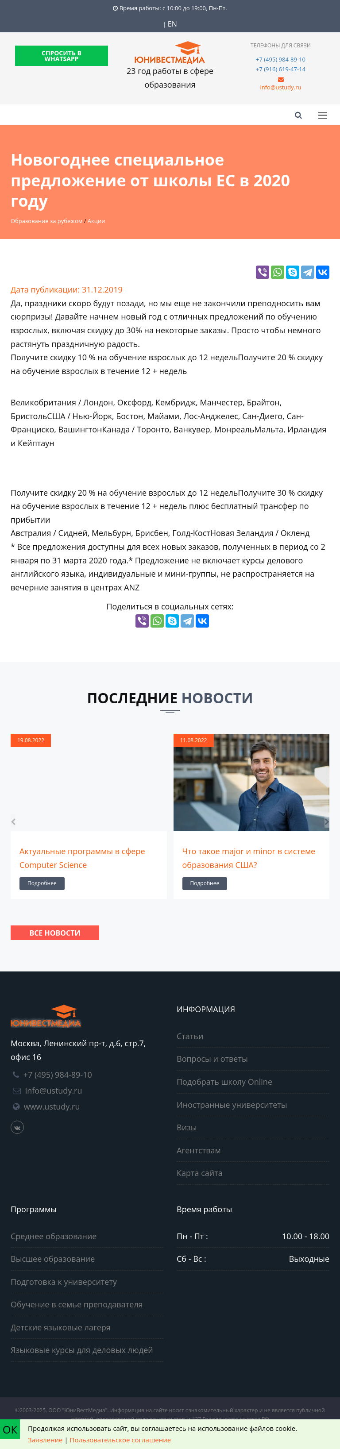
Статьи (190, 1036)
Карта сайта (200, 1173)
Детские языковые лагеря (61, 1327)
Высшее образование (53, 1258)
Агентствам (199, 1150)
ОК (10, 1429)
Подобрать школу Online (224, 1081)
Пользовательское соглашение (120, 1439)
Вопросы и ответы (212, 1058)
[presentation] (13, 821)
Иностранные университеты (232, 1104)
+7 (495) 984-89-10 (280, 59)
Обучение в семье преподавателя (77, 1304)
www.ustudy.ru (52, 1106)
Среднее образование (54, 1236)
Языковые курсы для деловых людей (82, 1350)
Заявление (45, 1439)
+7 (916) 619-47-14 (280, 69)
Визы (187, 1127)
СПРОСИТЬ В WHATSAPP (61, 56)
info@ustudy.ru (280, 87)
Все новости (54, 933)
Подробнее (42, 883)
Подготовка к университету (64, 1281)
